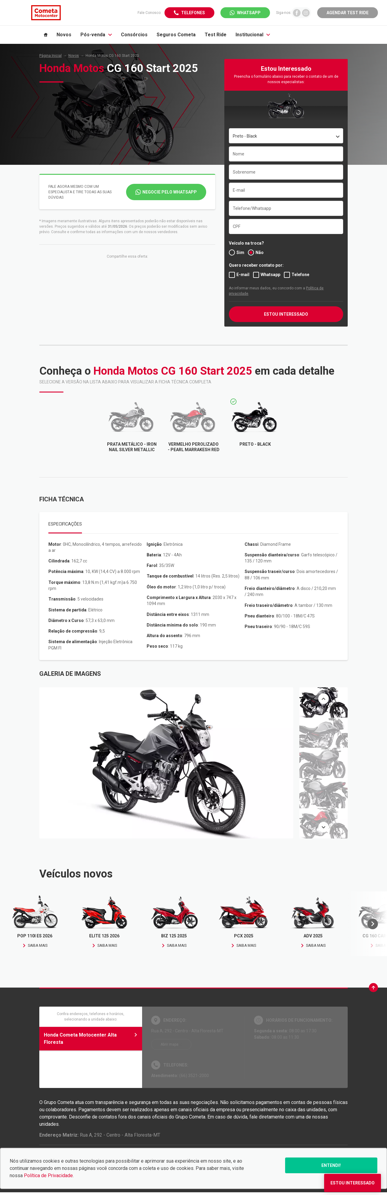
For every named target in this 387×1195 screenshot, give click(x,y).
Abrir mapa (169, 1044)
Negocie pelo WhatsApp (169, 192)
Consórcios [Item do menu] (134, 34)
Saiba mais (34, 945)
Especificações (65, 524)
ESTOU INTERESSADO (286, 314)
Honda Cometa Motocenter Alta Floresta (91, 1038)
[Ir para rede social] (297, 12)
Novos (73, 56)
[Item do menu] (45, 35)
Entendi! (331, 1165)
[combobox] (286, 135)
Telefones (193, 12)
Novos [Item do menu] (64, 34)
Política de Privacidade (48, 1175)
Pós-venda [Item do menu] (96, 34)
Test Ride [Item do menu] (215, 34)
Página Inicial (50, 56)
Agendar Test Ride (348, 12)
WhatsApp (249, 12)
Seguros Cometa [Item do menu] (176, 34)
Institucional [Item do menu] (253, 34)
